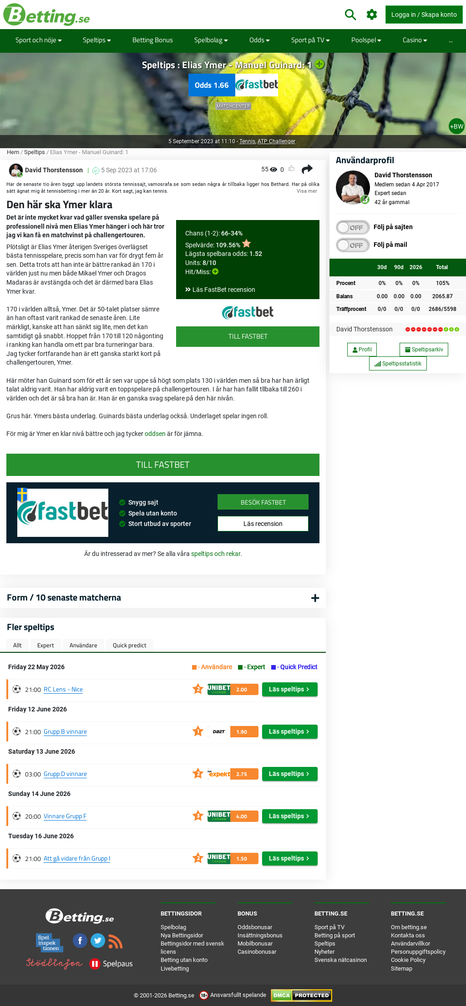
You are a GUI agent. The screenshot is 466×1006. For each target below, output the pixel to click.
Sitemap (401, 968)
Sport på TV (310, 40)
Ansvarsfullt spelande (233, 994)
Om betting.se (409, 927)
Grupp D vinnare (65, 773)
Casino (415, 40)
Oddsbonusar (255, 927)
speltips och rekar (215, 553)
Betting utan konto (184, 959)
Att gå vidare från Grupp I (77, 858)
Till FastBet (248, 336)
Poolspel (366, 40)
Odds (259, 40)
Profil (362, 349)
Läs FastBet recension (223, 289)
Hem (13, 152)
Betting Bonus (152, 40)
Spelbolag (211, 40)
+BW (456, 126)
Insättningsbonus (260, 935)
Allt (17, 645)
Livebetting (175, 968)
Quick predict (130, 645)
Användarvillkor (410, 943)
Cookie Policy (408, 959)
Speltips (97, 40)
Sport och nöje (38, 40)
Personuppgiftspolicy (418, 951)
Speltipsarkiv (424, 349)
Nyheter (324, 951)
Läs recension (263, 523)
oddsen (156, 433)
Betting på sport (334, 935)
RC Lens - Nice (63, 689)
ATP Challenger (276, 141)
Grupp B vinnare (65, 731)
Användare (83, 645)
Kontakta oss (408, 935)
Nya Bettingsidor (182, 935)
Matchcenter (233, 106)
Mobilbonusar (255, 943)
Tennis (247, 141)
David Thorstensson (364, 329)
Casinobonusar (257, 951)
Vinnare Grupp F (65, 816)
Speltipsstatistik (397, 363)
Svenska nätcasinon (340, 959)
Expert (45, 645)
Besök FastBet (263, 502)
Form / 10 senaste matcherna (64, 597)
